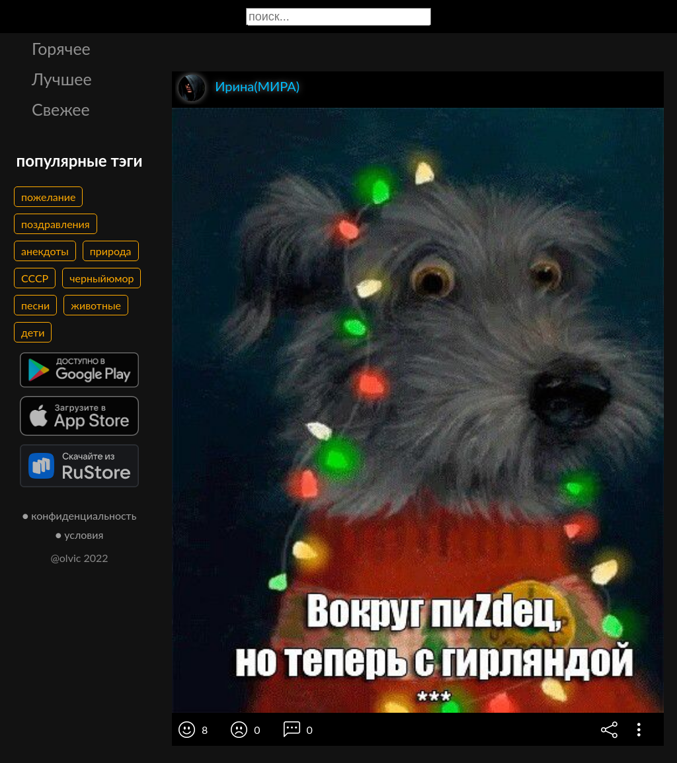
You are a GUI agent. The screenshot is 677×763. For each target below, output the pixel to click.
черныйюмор (101, 278)
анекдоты (45, 251)
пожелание (48, 196)
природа (111, 251)
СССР (34, 278)
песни (35, 305)
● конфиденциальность (79, 515)
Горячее (61, 48)
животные (96, 305)
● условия (80, 534)
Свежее (61, 109)
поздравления (55, 224)
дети (32, 332)
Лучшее (62, 79)
